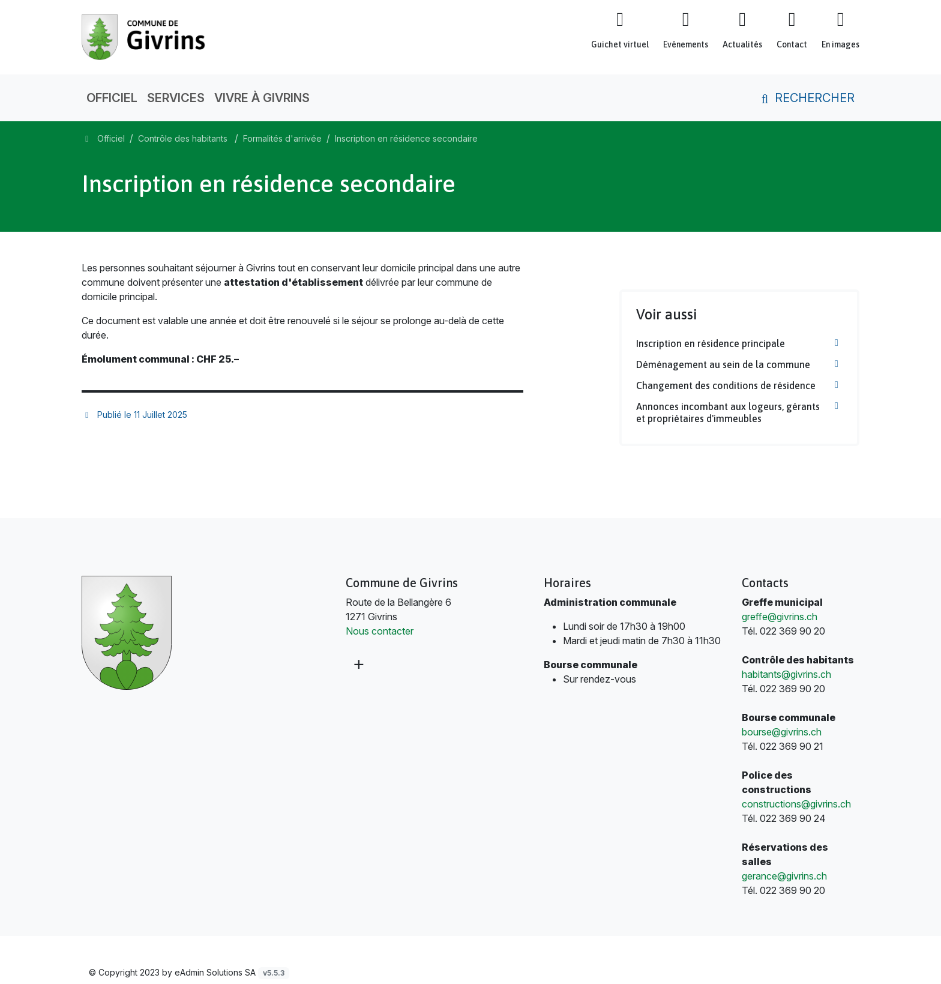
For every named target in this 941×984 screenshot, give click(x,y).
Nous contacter (379, 631)
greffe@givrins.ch (779, 617)
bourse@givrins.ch (782, 732)
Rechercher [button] (806, 98)
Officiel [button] (111, 98)
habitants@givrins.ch (786, 674)
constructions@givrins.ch (796, 804)
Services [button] (176, 98)
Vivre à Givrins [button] (262, 98)
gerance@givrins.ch (784, 876)
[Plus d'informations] (358, 664)
